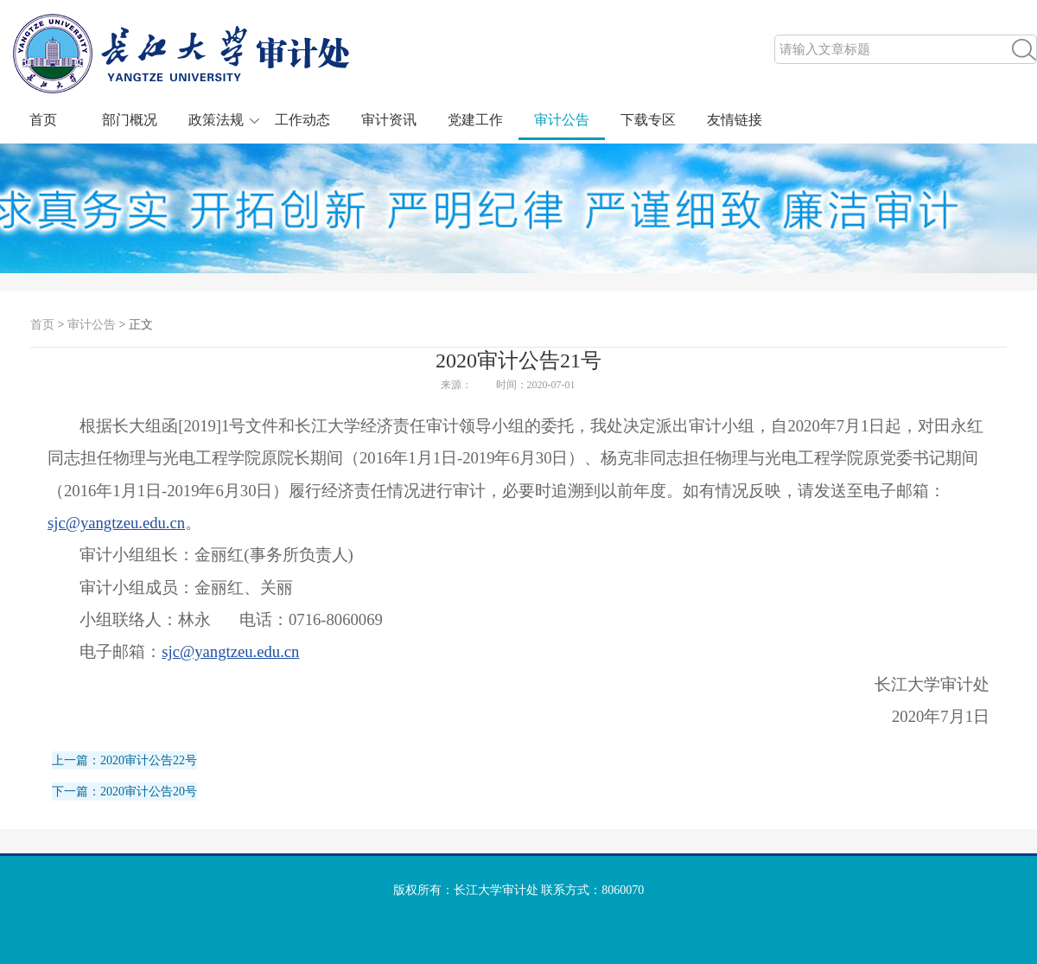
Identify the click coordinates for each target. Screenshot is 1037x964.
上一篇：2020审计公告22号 (124, 760)
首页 (43, 119)
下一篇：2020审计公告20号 (124, 791)
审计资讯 (389, 119)
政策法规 (216, 119)
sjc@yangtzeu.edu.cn (116, 523)
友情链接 (734, 119)
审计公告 (561, 119)
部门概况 (129, 119)
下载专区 (648, 119)
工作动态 (302, 119)
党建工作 (475, 119)
